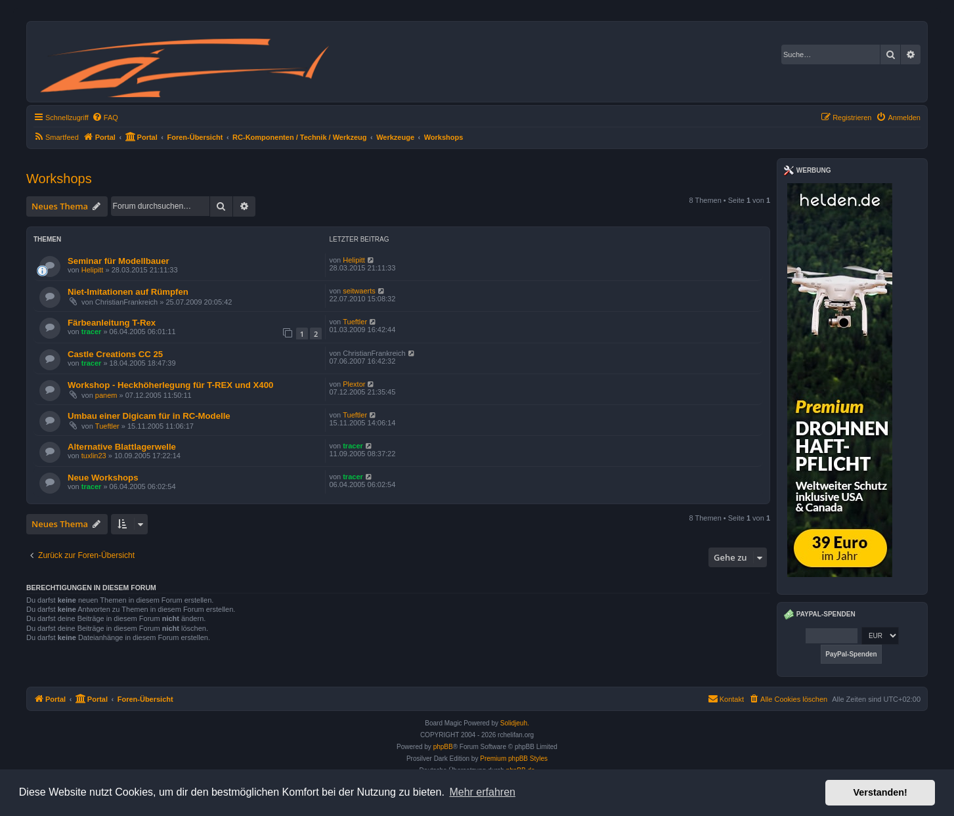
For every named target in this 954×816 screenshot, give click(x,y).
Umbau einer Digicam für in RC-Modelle (149, 416)
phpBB (443, 746)
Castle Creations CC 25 (115, 354)
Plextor (354, 384)
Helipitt (92, 270)
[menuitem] (105, 117)
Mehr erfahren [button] (482, 792)
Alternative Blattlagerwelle (122, 447)
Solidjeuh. (514, 723)
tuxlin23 (93, 456)
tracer (91, 331)
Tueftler (355, 322)
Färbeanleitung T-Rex (112, 323)
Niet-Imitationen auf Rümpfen (128, 292)
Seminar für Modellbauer (118, 261)
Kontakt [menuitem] (726, 698)
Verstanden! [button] (880, 792)
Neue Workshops (103, 478)
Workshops (59, 178)
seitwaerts (359, 291)
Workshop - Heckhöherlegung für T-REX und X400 (170, 385)
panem (106, 395)
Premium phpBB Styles (514, 758)
